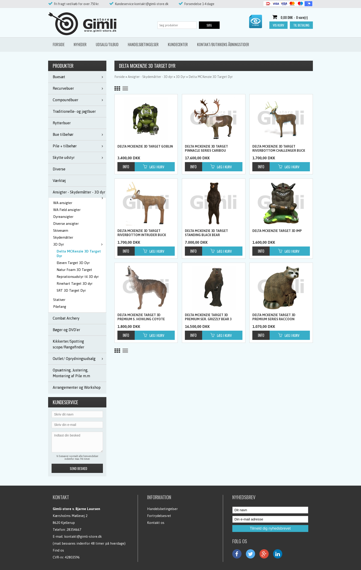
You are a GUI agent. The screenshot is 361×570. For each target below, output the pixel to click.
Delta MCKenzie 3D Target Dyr (79, 253)
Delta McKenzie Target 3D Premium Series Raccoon (273, 317)
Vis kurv (278, 25)
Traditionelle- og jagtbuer (74, 111)
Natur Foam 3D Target (74, 270)
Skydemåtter (63, 237)
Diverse (59, 169)
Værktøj (59, 180)
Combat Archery (66, 318)
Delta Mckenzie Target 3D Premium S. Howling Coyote (141, 317)
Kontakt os (155, 523)
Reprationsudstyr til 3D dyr (78, 277)
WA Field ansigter (67, 210)
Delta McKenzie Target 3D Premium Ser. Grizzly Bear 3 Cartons (208, 317)
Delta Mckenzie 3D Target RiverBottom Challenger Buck (278, 148)
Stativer (59, 300)
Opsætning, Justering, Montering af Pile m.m (71, 373)
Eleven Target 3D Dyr (73, 263)
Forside (58, 44)
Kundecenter (178, 44)
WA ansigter (62, 203)
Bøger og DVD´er (66, 330)
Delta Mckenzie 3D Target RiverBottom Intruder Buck (141, 233)
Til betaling (301, 25)
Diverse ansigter (66, 224)
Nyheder (80, 44)
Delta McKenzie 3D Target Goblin (145, 146)
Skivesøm (60, 230)
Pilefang (59, 307)
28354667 (74, 529)
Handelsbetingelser (143, 44)
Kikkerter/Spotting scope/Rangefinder (68, 344)
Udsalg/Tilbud (107, 44)
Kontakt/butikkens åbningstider (223, 44)
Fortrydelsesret (159, 516)
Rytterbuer (62, 123)
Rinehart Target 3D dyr (75, 283)
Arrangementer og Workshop (77, 387)
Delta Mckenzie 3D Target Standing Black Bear (206, 233)
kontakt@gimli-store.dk (83, 536)
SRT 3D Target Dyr (71, 290)
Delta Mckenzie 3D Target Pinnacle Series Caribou (206, 148)
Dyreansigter (63, 217)
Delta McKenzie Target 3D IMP (277, 231)
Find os (58, 550)
